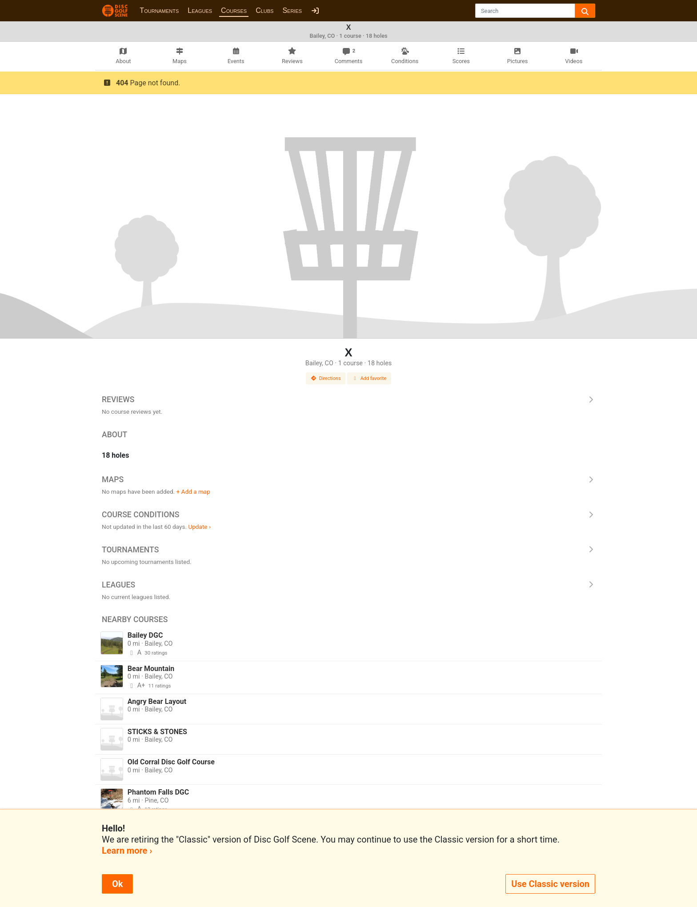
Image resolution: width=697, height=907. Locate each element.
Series (292, 10)
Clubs (264, 10)
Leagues (200, 10)
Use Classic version (550, 884)
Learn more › (127, 850)
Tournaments (159, 10)
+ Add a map (193, 491)
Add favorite (369, 378)
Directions (326, 378)
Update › (199, 526)
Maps (348, 479)
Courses (234, 10)
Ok (117, 884)
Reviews (348, 399)
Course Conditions (348, 514)
